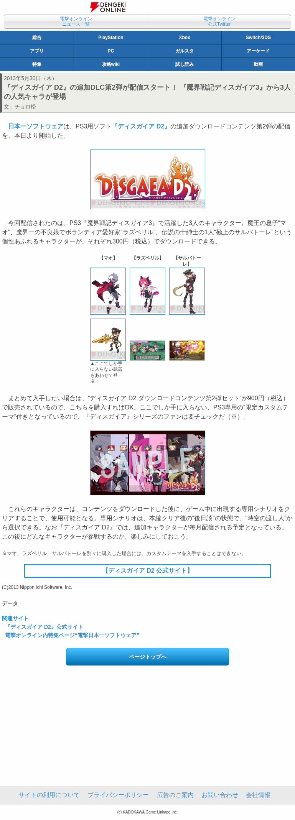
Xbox (184, 37)
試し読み (184, 64)
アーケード (258, 51)
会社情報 (258, 795)
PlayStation (110, 37)
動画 (258, 64)
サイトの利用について (49, 795)
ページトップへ (147, 657)
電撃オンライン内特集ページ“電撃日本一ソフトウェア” (72, 635)
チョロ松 (25, 107)
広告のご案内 (175, 795)
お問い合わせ (219, 795)
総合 (36, 37)
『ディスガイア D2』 (141, 126)
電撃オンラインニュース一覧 (76, 21)
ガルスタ (184, 51)
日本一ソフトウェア (35, 126)
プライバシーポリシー (118, 795)
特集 (36, 64)
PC (111, 51)
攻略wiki (111, 64)
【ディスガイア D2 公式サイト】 (147, 570)
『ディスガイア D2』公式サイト (44, 627)
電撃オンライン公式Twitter (219, 21)
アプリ (37, 51)
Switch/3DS (258, 37)
